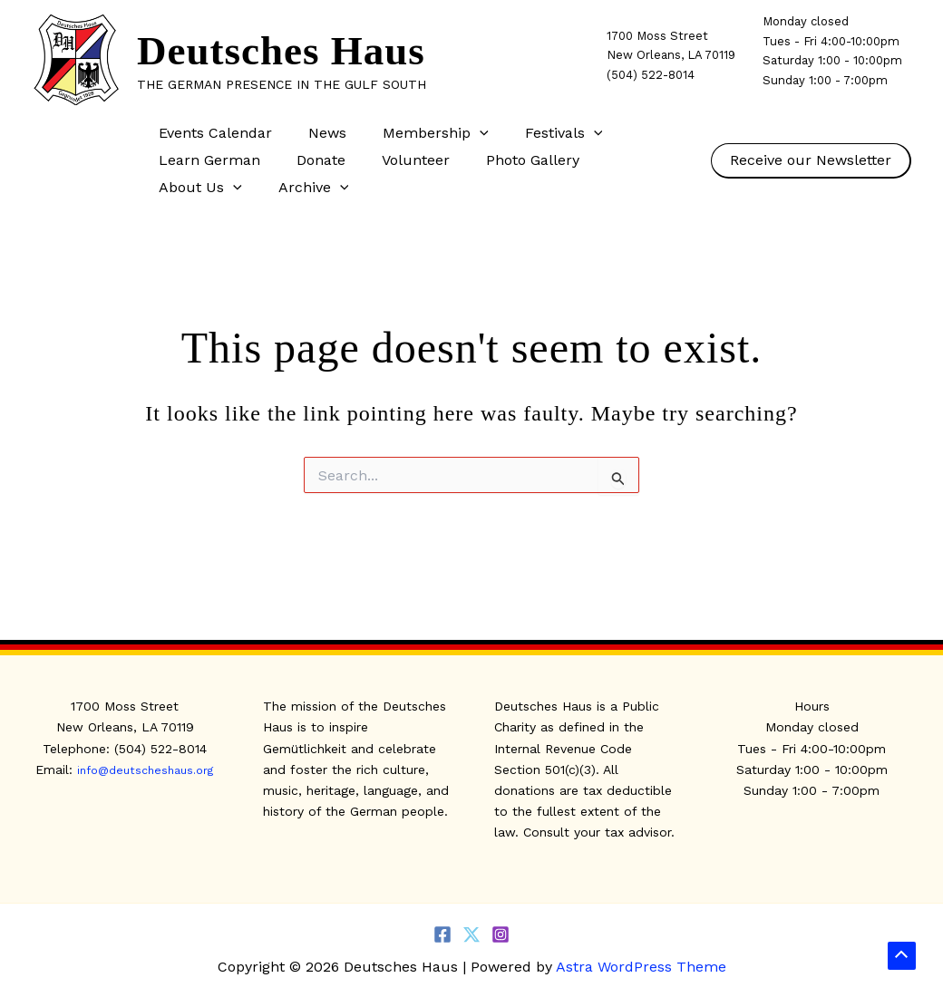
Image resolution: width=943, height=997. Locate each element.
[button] (461, 133)
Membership (418, 133)
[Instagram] (500, 934)
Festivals (539, 133)
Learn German (206, 160)
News (316, 132)
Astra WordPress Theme (641, 966)
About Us (624, 160)
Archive (190, 187)
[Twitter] (471, 934)
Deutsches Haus (281, 50)
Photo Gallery (507, 160)
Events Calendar (211, 132)
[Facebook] (442, 934)
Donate (310, 160)
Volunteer (398, 160)
